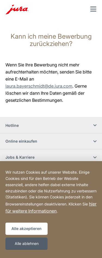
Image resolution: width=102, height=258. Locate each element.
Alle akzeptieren (26, 228)
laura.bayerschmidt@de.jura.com (38, 86)
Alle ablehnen (27, 243)
